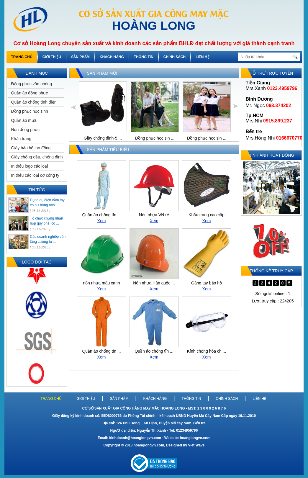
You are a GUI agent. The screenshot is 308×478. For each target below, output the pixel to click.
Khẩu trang (21, 138)
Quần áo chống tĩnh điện (34, 102)
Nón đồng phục (25, 129)
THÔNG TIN (143, 57)
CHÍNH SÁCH (174, 57)
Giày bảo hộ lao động (31, 147)
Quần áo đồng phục (29, 93)
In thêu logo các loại (29, 166)
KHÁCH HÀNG (112, 57)
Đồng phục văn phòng (31, 83)
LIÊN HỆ (202, 57)
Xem (101, 220)
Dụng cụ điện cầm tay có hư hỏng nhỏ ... (47, 202)
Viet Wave (196, 445)
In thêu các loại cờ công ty (35, 175)
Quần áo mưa (24, 120)
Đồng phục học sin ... (154, 138)
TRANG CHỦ (21, 57)
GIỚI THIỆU (51, 57)
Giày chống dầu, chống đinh (37, 157)
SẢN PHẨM (80, 57)
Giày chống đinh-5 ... (102, 138)
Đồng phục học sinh (29, 111)
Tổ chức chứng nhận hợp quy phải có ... (46, 220)
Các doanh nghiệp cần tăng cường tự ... (48, 239)
